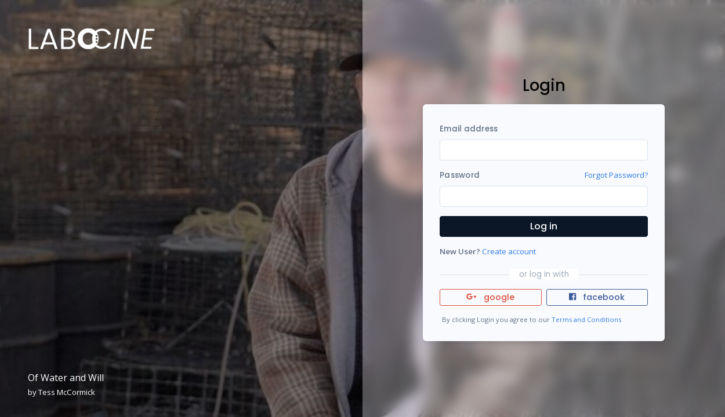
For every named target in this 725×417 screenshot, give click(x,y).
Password (460, 175)
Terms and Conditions (586, 319)
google (490, 297)
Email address (469, 128)
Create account (509, 251)
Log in (543, 226)
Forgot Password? (616, 175)
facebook (597, 297)
